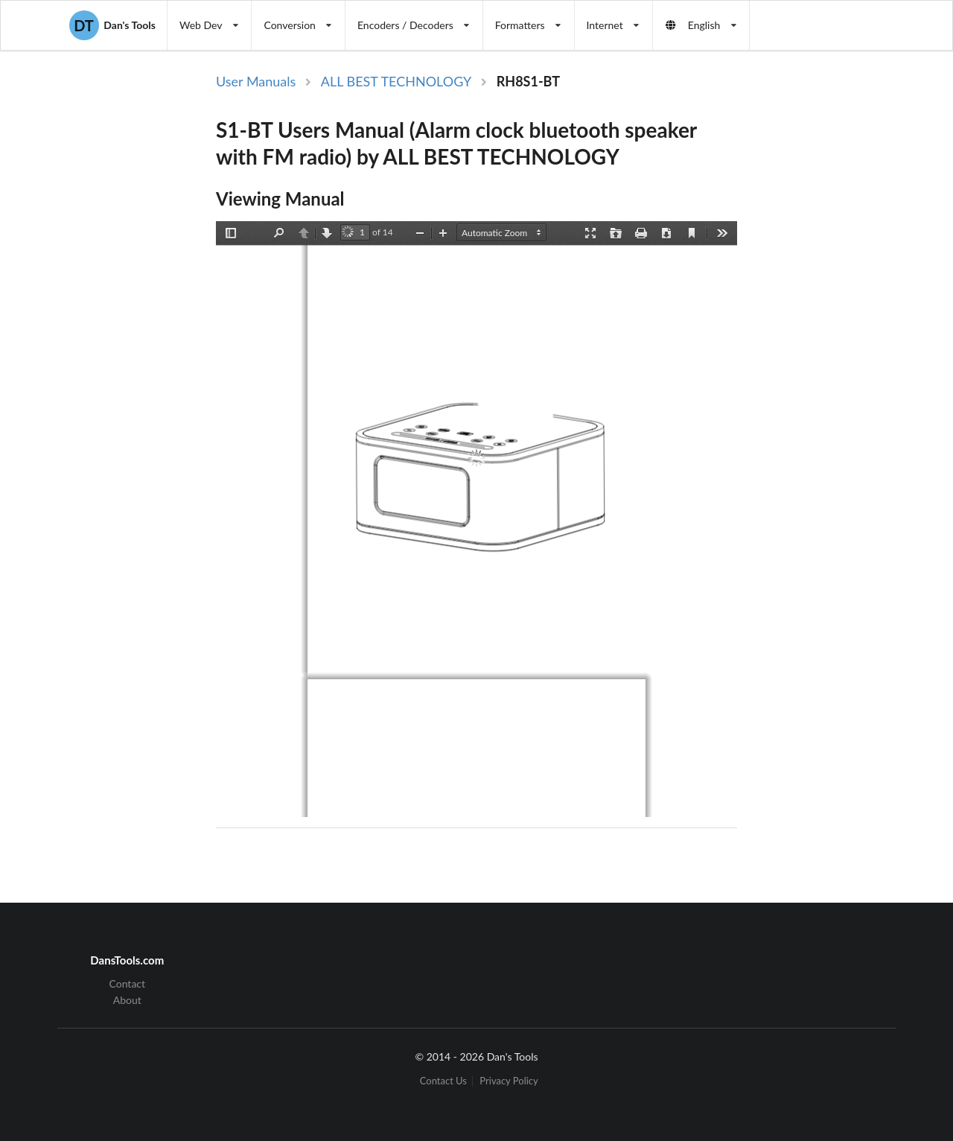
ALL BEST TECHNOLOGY (396, 81)
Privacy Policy (508, 1081)
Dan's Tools (112, 25)
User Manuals (256, 81)
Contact (127, 984)
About (127, 1000)
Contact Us (443, 1081)
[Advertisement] (822, 315)
